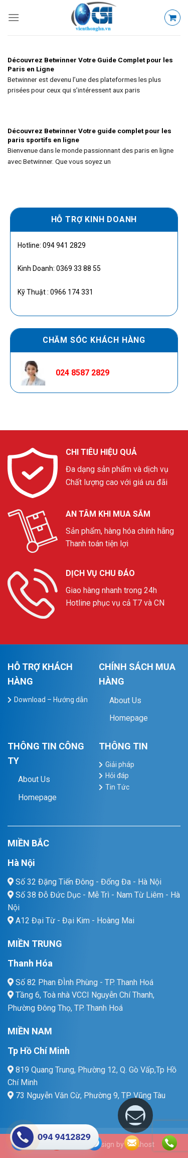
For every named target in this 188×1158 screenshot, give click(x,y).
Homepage (128, 718)
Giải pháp (119, 764)
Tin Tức (117, 787)
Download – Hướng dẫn (51, 700)
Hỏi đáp (117, 775)
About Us (125, 700)
